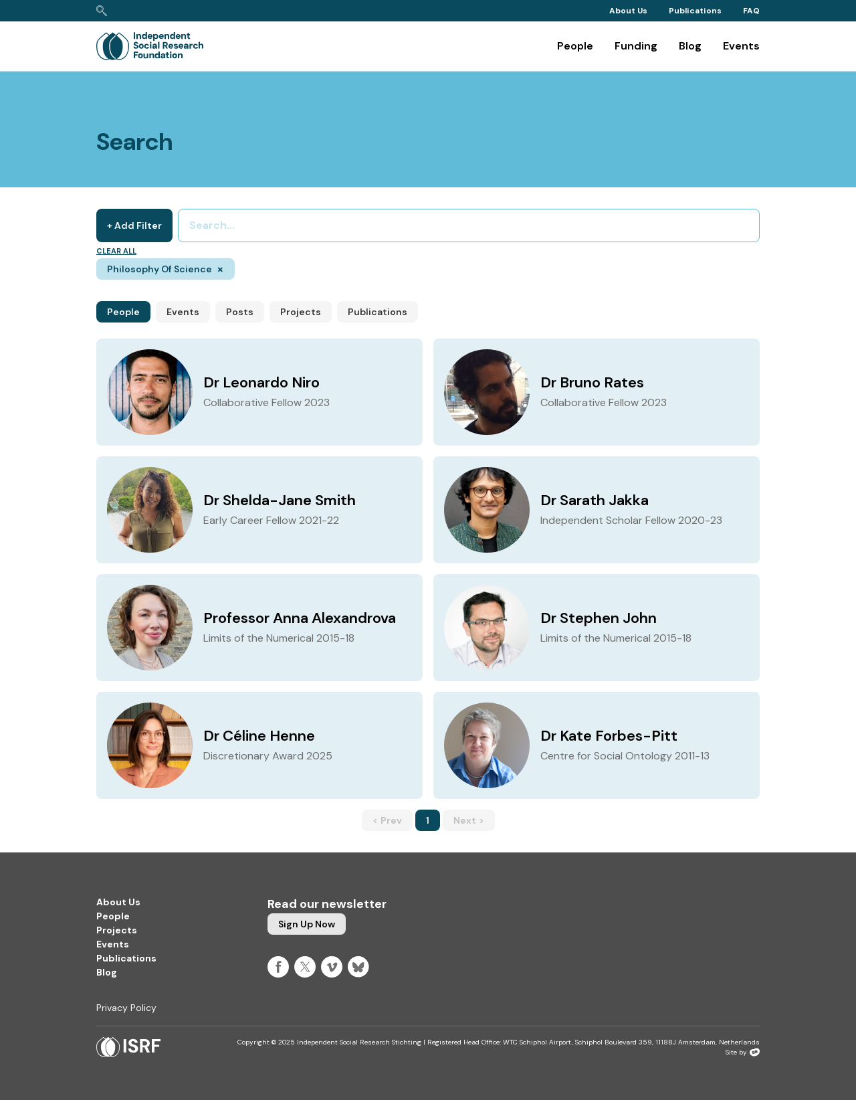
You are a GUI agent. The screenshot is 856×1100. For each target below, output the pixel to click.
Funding (636, 46)
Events (741, 46)
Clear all (116, 251)
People (575, 46)
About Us (628, 10)
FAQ (751, 10)
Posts (239, 312)
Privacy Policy (126, 1008)
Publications (695, 10)
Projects (300, 312)
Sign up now (306, 924)
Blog (690, 46)
